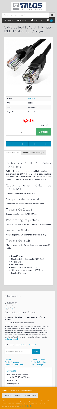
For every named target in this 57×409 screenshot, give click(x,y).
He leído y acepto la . (21, 345)
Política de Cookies (25, 406)
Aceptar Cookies (30, 395)
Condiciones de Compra (14, 365)
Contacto (36, 20)
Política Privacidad (12, 362)
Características (12, 152)
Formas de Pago (36, 365)
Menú (8, 20)
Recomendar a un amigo (33, 152)
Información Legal (37, 359)
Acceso (22, 20)
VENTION (31, 99)
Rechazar (18, 395)
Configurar (7, 395)
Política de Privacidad (11, 339)
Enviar (36, 351)
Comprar (43, 131)
